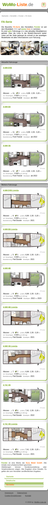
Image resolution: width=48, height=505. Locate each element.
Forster (21, 16)
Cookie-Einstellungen (13, 496)
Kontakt (28, 496)
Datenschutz (22, 493)
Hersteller (13, 16)
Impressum (9, 493)
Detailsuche (10, 481)
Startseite (5, 16)
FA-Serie (28, 16)
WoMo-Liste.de (40, 502)
